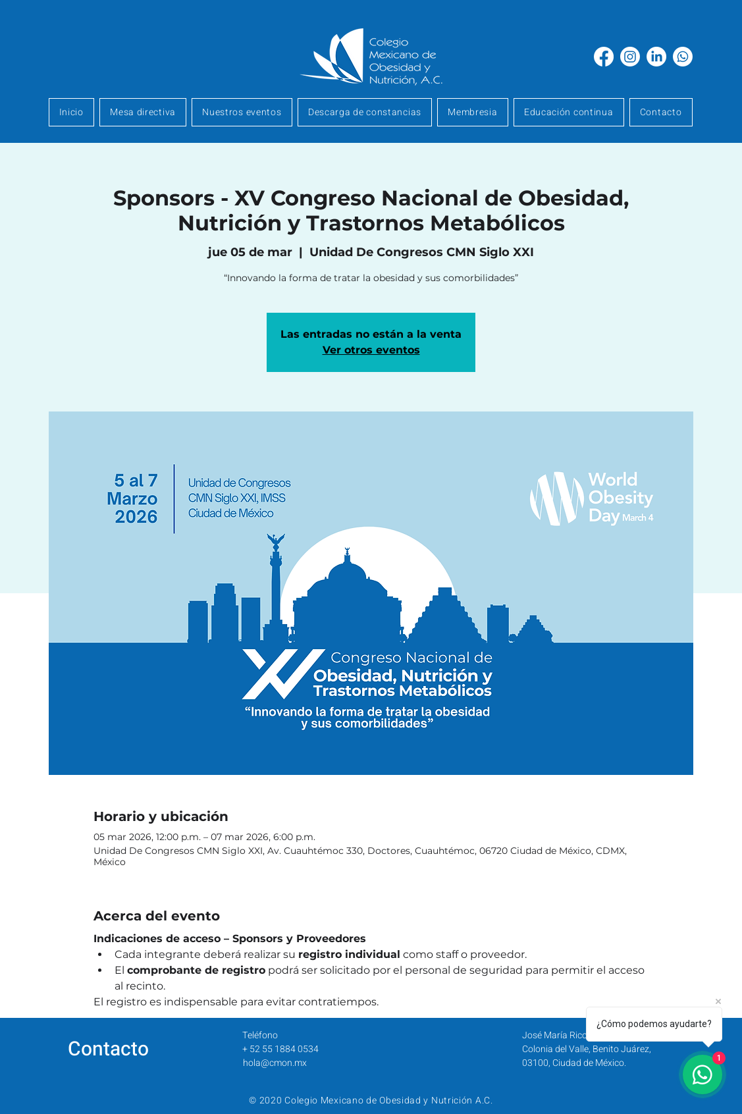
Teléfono (260, 1035)
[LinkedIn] (656, 56)
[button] (472, 112)
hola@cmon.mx (275, 1063)
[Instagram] (630, 56)
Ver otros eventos (371, 350)
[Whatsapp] (683, 56)
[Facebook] (604, 56)
